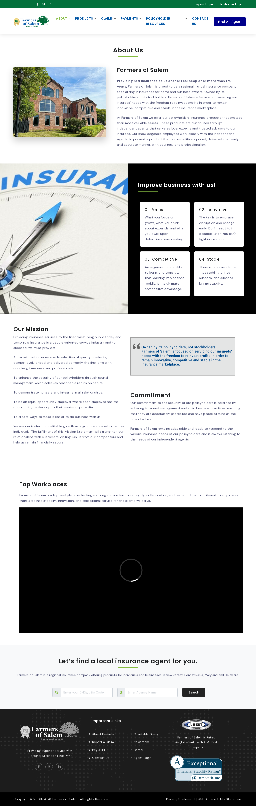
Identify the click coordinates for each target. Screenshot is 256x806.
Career (139, 750)
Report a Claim (103, 742)
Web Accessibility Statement (220, 799)
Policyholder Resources (158, 21)
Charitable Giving (146, 734)
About (61, 18)
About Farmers (103, 734)
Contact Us (200, 21)
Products (84, 18)
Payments (129, 18)
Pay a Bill (98, 750)
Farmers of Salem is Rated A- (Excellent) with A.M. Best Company (196, 742)
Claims (107, 18)
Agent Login (204, 4)
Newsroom (141, 742)
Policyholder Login (230, 4)
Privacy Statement (180, 799)
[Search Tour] (87, 692)
